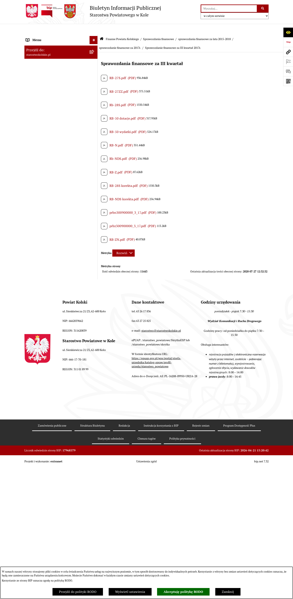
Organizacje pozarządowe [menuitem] (44, 468)
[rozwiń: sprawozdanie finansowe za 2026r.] (94, 155)
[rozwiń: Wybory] (94, 83)
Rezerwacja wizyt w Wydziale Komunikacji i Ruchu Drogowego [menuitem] (57, 486)
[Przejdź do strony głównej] (92, 11)
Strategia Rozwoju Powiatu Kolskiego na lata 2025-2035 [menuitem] (55, 72)
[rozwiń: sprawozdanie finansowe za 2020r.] (94, 220)
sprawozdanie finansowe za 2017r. (120, 37)
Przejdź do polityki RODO (77, 592)
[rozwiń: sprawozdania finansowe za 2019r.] (94, 230)
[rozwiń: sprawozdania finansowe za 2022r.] (94, 198)
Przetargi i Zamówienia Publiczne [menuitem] (50, 460)
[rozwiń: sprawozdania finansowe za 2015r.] (94, 404)
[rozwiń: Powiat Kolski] (94, 62)
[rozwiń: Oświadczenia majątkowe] (94, 539)
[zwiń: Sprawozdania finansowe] (94, 144)
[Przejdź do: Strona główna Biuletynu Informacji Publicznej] (102, 28)
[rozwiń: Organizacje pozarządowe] (94, 468)
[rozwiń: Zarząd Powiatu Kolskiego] (94, 99)
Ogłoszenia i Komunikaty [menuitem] (44, 45)
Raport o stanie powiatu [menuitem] (43, 476)
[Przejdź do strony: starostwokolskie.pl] (288, 52)
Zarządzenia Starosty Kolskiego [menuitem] (48, 548)
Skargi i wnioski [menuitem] (37, 564)
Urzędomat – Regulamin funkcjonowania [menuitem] (55, 497)
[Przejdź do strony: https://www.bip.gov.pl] (288, 42)
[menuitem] (61, 118)
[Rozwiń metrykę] (123, 242)
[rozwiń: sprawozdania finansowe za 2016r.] (94, 393)
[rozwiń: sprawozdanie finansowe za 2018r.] (94, 257)
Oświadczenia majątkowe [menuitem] (44, 539)
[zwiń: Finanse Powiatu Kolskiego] (94, 107)
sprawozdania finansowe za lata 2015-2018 (204, 28)
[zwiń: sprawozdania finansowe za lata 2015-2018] (94, 241)
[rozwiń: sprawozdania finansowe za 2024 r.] (94, 177)
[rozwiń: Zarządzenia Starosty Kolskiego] (94, 548)
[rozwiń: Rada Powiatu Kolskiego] (94, 91)
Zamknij (228, 592)
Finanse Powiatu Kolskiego (122, 28)
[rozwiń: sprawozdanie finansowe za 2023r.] (94, 187)
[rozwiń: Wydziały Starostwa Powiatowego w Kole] (94, 505)
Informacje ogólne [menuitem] (39, 37)
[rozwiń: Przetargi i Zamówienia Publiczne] (94, 460)
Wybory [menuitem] (31, 83)
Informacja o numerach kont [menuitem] (46, 452)
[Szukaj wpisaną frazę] (263, 8)
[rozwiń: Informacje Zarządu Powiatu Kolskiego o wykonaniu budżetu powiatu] (94, 414)
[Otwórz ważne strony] (288, 61)
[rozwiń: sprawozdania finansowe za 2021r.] (94, 209)
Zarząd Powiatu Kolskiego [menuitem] (44, 99)
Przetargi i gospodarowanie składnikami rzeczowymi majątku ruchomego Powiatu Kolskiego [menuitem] (56, 518)
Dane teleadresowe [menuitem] (40, 53)
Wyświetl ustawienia (130, 592)
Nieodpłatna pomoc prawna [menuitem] (46, 556)
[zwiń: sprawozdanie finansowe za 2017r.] (94, 268)
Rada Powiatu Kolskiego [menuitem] (43, 91)
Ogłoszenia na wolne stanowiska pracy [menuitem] (54, 531)
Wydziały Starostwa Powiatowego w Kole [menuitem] (55, 505)
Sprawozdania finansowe (158, 28)
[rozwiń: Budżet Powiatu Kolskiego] (94, 430)
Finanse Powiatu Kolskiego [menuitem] (45, 107)
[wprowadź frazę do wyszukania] (229, 8)
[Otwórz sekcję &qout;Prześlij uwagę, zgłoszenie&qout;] (288, 71)
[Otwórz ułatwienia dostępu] (288, 32)
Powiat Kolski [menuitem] (36, 62)
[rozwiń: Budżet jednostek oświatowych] (94, 441)
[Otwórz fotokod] (288, 81)
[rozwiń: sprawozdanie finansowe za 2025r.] (94, 166)
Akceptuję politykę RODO (183, 592)
